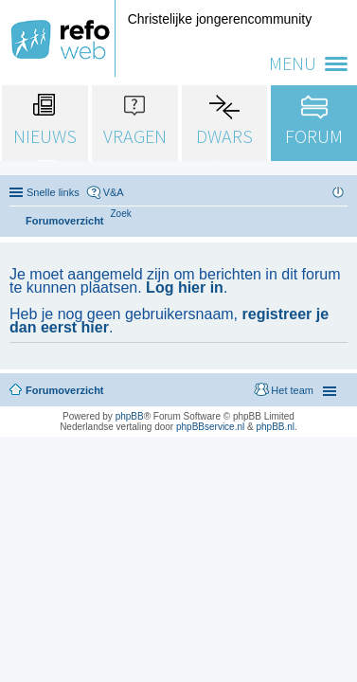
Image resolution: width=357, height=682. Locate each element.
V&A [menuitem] (113, 192)
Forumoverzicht (65, 390)
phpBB (130, 416)
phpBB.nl (275, 427)
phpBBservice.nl (210, 427)
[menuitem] (121, 213)
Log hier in (184, 287)
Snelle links (53, 192)
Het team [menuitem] (292, 390)
